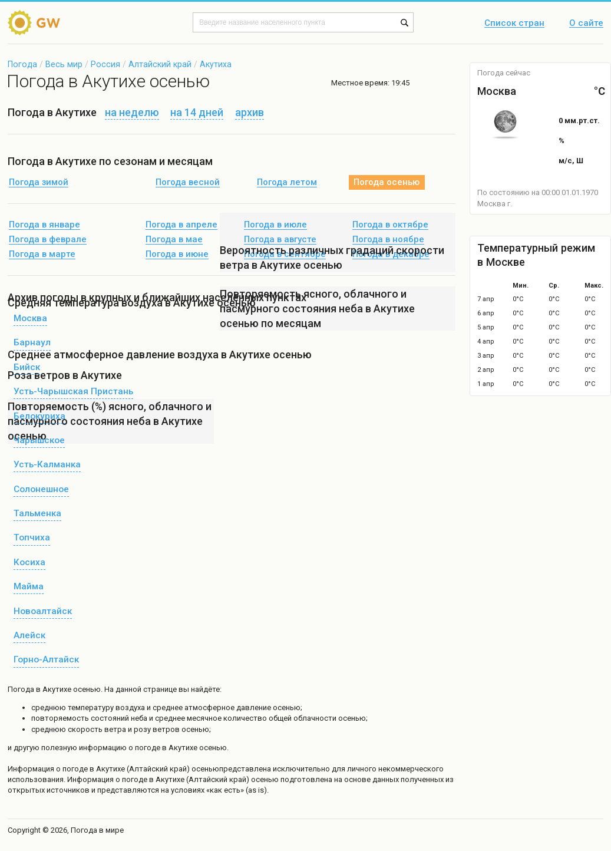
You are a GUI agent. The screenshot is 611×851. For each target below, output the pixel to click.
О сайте (586, 23)
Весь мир (63, 64)
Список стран (514, 23)
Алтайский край (159, 64)
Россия (105, 64)
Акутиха (216, 64)
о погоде (73, 768)
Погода (22, 64)
